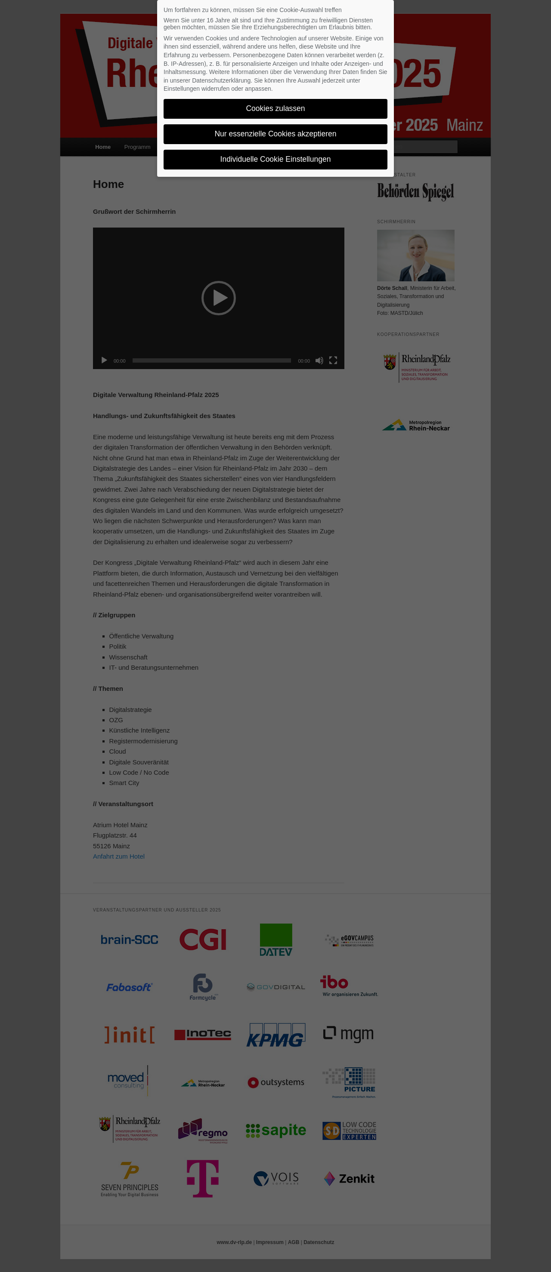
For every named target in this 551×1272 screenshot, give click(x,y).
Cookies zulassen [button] (275, 108)
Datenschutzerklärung (221, 80)
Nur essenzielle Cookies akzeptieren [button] (275, 133)
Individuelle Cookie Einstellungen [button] (275, 159)
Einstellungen (182, 88)
